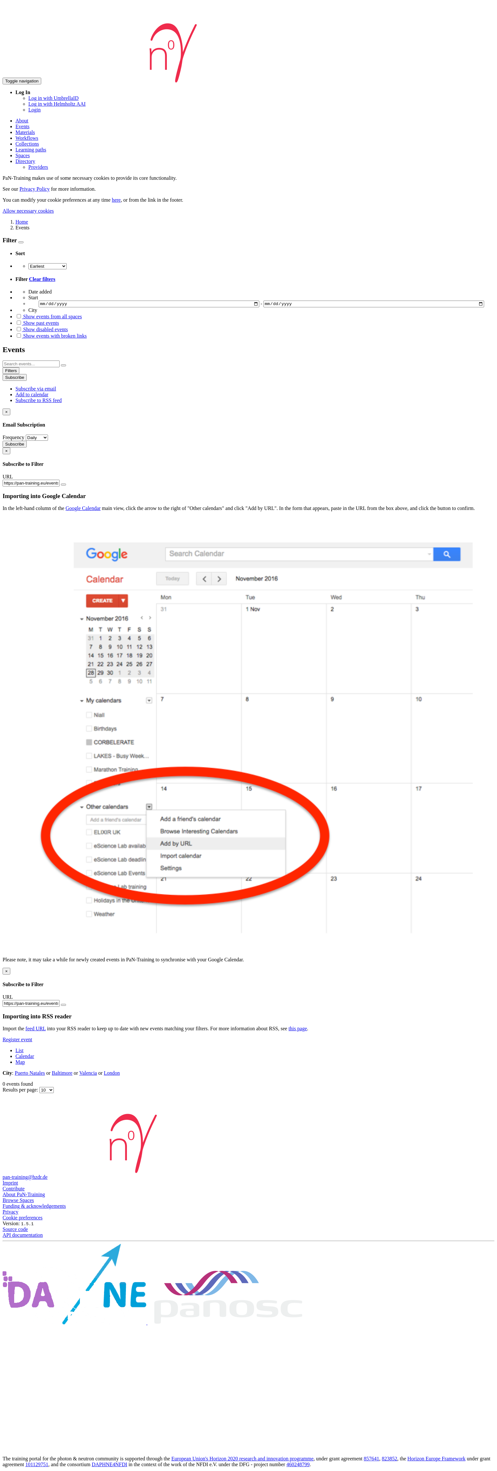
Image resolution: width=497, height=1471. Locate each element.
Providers (38, 167)
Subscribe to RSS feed (38, 401)
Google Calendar (83, 509)
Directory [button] (25, 161)
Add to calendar (31, 395)
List (19, 1051)
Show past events (37, 324)
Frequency (13, 438)
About (21, 120)
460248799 (298, 1465)
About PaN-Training (24, 1195)
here (116, 200)
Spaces (22, 155)
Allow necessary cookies (28, 211)
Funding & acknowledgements (34, 1207)
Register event (17, 1040)
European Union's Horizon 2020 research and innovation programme (242, 1459)
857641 (371, 1459)
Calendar (24, 1057)
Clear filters (42, 279)
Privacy (10, 1213)
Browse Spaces (18, 1201)
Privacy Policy (34, 189)
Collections (27, 144)
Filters (11, 371)
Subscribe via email (35, 389)
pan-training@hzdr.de (25, 1178)
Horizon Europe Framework (436, 1459)
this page (298, 1029)
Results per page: (21, 1090)
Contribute (13, 1189)
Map (20, 1063)
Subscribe (14, 378)
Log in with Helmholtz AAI (57, 104)
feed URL (35, 1029)
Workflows (26, 138)
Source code (15, 1230)
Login (34, 109)
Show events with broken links (51, 337)
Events (22, 126)
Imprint (10, 1184)
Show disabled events (41, 330)
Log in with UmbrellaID (53, 98)
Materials (25, 132)
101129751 (36, 1465)
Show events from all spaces (48, 317)
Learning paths (30, 149)
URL (8, 477)
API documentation (23, 1236)
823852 (389, 1459)
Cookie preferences (23, 1218)
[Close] (6, 412)
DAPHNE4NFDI (109, 1465)
